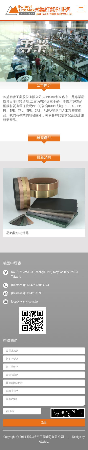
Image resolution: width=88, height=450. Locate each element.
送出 (44, 422)
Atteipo (43, 441)
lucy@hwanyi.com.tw (24, 301)
